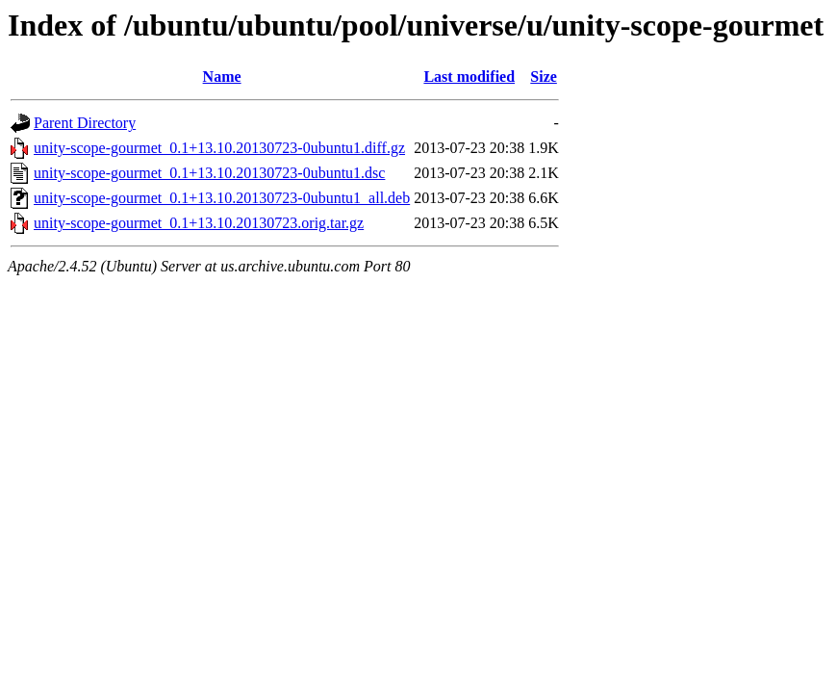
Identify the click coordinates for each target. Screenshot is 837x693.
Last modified (469, 76)
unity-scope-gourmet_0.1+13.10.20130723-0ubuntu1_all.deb (222, 198)
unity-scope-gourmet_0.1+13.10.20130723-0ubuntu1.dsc (209, 173)
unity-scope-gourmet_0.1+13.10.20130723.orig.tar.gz (199, 223)
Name (222, 76)
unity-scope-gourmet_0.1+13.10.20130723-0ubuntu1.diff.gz (219, 148)
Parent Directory (85, 123)
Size (543, 76)
